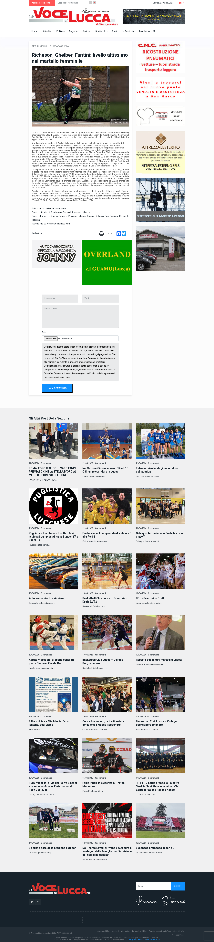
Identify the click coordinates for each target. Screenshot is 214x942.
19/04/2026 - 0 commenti (93, 593)
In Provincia (128, 31)
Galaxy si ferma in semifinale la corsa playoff (160, 535)
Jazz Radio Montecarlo (68, 2)
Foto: (44, 332)
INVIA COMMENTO (57, 388)
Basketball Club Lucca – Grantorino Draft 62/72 (105, 599)
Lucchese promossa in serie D (155, 847)
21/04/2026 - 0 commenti (93, 463)
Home (34, 31)
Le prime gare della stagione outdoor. (53, 847)
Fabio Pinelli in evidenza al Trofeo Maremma (104, 784)
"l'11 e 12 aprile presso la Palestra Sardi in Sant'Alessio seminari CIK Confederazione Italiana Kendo (158, 785)
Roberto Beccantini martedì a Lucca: (159, 659)
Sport (115, 31)
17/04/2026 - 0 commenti (40, 654)
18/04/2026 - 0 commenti (147, 593)
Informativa (125, 930)
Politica (60, 31)
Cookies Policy (178, 934)
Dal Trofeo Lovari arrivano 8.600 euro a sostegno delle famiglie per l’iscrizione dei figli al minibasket (106, 850)
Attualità (48, 31)
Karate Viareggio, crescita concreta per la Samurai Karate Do (52, 661)
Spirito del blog (103, 930)
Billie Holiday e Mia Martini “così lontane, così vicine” (49, 722)
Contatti (115, 930)
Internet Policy (178, 930)
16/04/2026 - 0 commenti (40, 716)
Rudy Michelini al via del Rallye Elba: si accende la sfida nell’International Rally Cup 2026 (53, 785)
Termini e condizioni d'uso (160, 930)
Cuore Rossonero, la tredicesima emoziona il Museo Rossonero (103, 722)
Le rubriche (145, 31)
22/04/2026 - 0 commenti (40, 463)
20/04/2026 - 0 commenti (147, 528)
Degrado (73, 31)
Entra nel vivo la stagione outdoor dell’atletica (157, 470)
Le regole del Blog (139, 930)
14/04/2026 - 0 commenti (147, 777)
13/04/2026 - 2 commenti (147, 842)
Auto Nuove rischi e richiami (47, 598)
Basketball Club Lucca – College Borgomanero (103, 661)
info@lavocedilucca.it (137, 939)
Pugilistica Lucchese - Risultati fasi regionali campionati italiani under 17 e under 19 (52, 536)
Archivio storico (153, 939)
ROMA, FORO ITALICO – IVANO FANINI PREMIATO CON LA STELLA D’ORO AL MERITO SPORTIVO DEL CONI (53, 471)
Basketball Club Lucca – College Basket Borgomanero (156, 722)
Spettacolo (101, 31)
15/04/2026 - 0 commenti (147, 716)
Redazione (37, 233)
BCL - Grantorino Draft (150, 598)
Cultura (87, 31)
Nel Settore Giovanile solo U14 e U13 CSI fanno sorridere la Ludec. (106, 470)
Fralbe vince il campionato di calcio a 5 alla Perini (106, 535)
